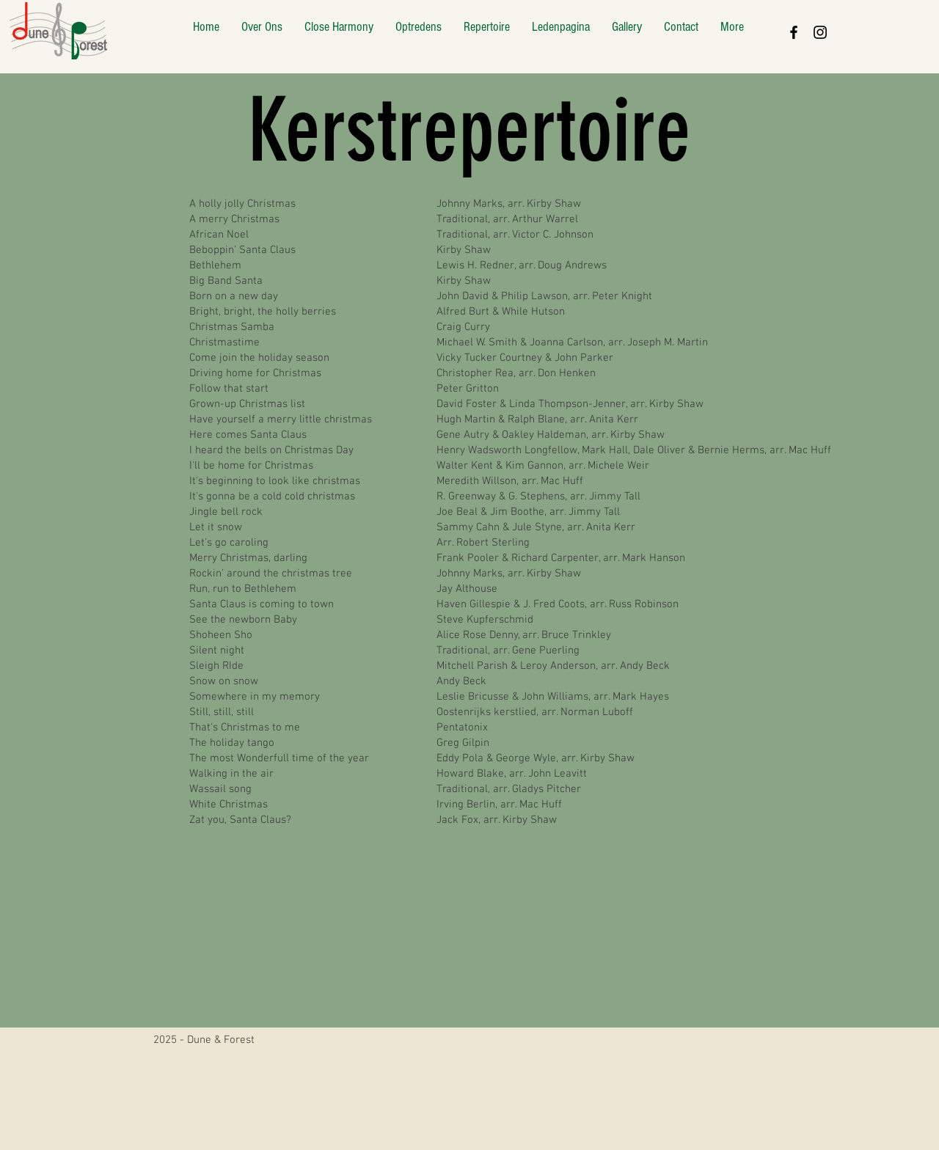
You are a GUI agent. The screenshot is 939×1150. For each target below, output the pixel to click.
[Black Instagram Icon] (820, 32)
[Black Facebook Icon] (794, 32)
